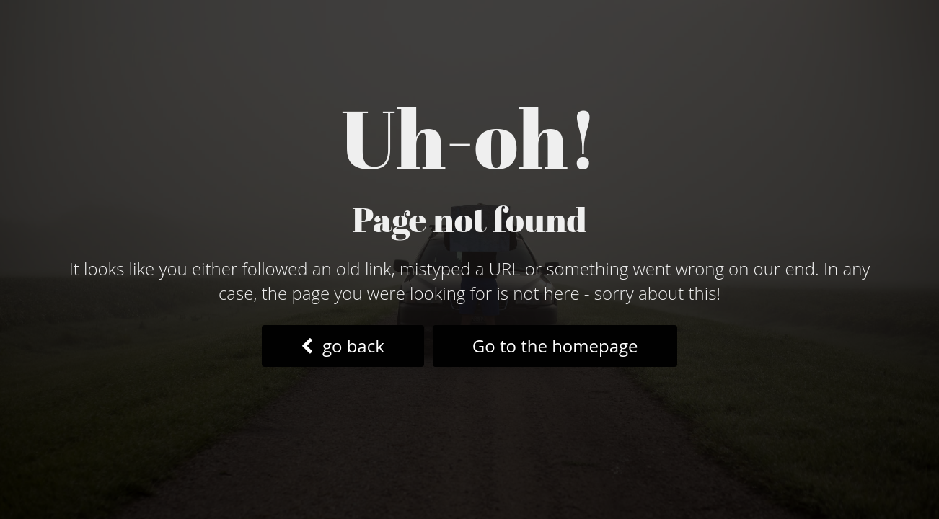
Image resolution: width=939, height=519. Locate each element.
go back (342, 346)
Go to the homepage (555, 346)
